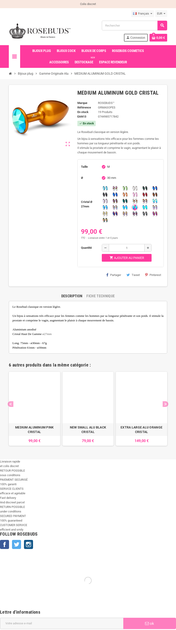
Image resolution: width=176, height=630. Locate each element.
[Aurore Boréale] (115, 188)
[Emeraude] (145, 188)
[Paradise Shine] (125, 214)
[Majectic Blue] (115, 195)
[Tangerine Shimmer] (115, 207)
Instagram (28, 544)
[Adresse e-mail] (61, 623)
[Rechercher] (134, 25)
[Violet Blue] (115, 214)
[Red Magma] (145, 195)
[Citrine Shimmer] (145, 201)
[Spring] (105, 201)
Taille (84, 166)
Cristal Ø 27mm (86, 204)
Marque (82, 103)
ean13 (81, 116)
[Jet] (105, 195)
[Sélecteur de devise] (161, 13)
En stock (82, 112)
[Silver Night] (145, 214)
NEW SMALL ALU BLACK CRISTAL (88, 430)
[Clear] (135, 188)
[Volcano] (115, 201)
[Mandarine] (125, 195)
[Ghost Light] (135, 214)
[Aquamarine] (105, 188)
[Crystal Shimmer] (105, 214)
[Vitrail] (105, 220)
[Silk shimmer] (155, 207)
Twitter (16, 544)
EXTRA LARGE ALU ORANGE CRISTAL (141, 430)
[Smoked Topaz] (155, 195)
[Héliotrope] (155, 188)
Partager (113, 275)
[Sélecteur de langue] (142, 13)
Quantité (86, 247)
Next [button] (165, 404)
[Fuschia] (155, 214)
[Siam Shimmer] (155, 201)
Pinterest (153, 275)
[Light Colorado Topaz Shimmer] (105, 207)
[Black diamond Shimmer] (125, 207)
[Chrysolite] (125, 188)
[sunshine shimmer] (135, 201)
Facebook (4, 544)
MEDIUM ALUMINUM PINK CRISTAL (34, 430)
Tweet (133, 275)
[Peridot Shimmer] (135, 207)
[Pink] (135, 195)
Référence (84, 107)
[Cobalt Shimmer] (145, 207)
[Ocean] (125, 201)
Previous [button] (10, 404)
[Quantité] (127, 247)
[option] (34, 409)
